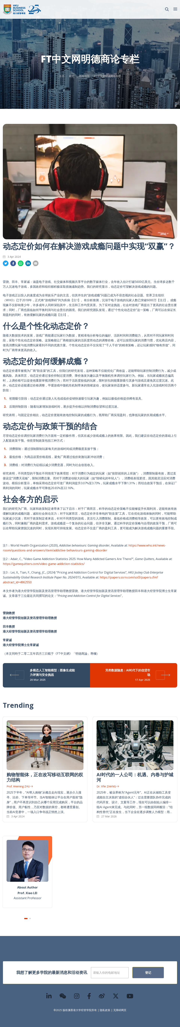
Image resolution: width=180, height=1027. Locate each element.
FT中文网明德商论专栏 (107, 76)
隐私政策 (105, 1010)
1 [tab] (26, 918)
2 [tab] (30, 918)
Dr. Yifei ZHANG (108, 786)
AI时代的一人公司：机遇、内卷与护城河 (135, 777)
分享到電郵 (35, 263)
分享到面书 (13, 263)
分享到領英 (28, 263)
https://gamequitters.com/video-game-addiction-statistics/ (44, 564)
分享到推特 (5, 263)
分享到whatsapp (20, 263)
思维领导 (84, 76)
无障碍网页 (119, 1010)
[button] (167, 9)
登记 (148, 973)
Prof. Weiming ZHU (20, 786)
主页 (61, 76)
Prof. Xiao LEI (27, 893)
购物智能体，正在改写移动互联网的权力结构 (45, 777)
